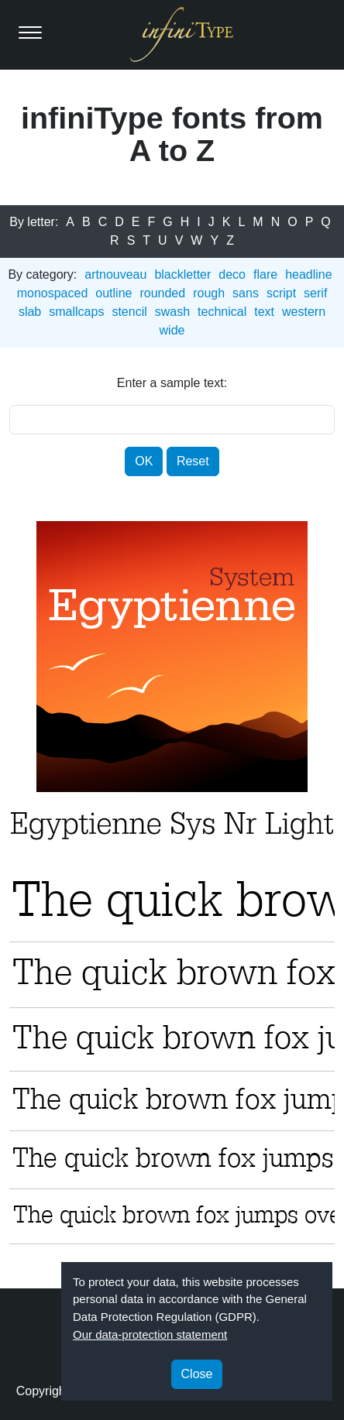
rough (209, 293)
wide (172, 330)
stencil (129, 311)
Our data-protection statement (150, 1334)
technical (222, 311)
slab (30, 311)
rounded (162, 293)
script (281, 293)
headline (308, 274)
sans (245, 293)
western (303, 311)
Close (197, 1374)
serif (315, 293)
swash (172, 311)
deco (232, 274)
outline (113, 293)
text (264, 311)
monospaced (52, 293)
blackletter (182, 274)
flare (265, 274)
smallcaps (76, 311)
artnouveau (115, 274)
